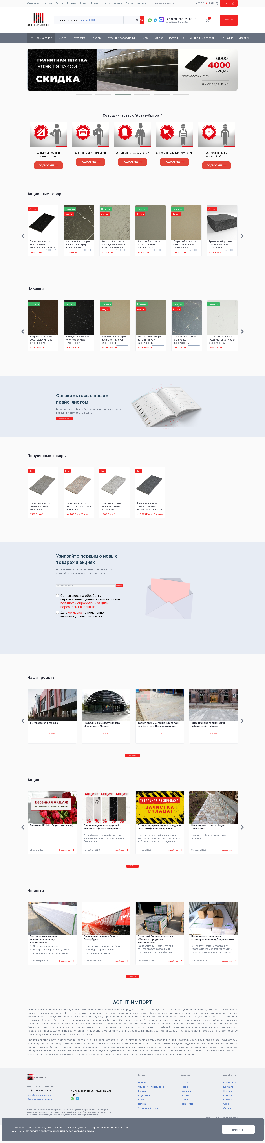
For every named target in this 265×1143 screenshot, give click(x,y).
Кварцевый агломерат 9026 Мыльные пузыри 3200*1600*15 (222, 340)
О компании (33, 4)
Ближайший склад (164, 4)
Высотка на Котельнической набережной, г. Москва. (208, 729)
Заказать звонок (222, 20)
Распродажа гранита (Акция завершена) (208, 836)
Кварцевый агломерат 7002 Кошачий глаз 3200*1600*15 (42, 340)
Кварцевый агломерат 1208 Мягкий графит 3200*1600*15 (78, 245)
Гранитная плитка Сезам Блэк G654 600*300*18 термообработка (40, 507)
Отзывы (122, 4)
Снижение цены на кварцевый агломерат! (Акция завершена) (102, 836)
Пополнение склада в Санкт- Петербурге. (101, 951)
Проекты (97, 4)
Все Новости (132, 992)
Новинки (35, 290)
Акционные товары (202, 39)
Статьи (133, 4)
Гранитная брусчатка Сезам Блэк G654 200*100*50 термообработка (220, 245)
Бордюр (96, 39)
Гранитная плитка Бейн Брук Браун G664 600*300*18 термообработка (78, 507)
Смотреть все (132, 762)
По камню (227, 39)
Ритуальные (177, 39)
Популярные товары (46, 456)
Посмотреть (52, 739)
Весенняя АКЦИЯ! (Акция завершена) (51, 834)
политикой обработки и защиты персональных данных (84, 609)
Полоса (158, 39)
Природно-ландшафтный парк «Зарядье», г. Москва (102, 729)
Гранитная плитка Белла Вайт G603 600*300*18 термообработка (111, 507)
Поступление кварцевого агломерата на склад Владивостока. (213, 951)
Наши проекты (41, 682)
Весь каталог (43, 39)
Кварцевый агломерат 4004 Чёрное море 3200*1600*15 (78, 340)
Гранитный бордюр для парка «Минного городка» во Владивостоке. (155, 952)
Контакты (146, 4)
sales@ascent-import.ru (177, 23)
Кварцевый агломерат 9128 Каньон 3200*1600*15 (186, 340)
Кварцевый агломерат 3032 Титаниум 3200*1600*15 (149, 245)
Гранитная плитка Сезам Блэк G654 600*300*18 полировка (149, 507)
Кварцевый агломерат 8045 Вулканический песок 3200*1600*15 (113, 245)
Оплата (60, 4)
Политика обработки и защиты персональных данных (60, 1131)
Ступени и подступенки (121, 39)
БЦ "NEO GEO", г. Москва (44, 727)
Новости (110, 4)
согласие (75, 617)
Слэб (144, 39)
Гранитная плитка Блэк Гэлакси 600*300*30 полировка (42, 245)
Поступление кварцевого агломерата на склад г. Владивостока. (45, 952)
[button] (84, 95)
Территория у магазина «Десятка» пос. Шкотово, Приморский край (158, 729)
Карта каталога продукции (41, 1117)
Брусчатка (78, 39)
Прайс (227, 3)
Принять (238, 1130)
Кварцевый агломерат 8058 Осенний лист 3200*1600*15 (185, 245)
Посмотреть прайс (76, 421)
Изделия (244, 39)
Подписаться (114, 588)
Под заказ (73, 4)
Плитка (61, 39)
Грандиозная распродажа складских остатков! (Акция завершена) (159, 836)
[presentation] (89, 638)
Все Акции (132, 877)
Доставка (48, 4)
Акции (85, 4)
